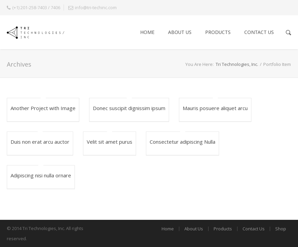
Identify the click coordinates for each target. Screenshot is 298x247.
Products (218, 32)
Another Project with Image (43, 108)
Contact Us (259, 32)
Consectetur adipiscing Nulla (182, 141)
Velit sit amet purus (109, 141)
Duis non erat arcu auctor (40, 141)
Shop (280, 229)
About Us (180, 32)
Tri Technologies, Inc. (237, 64)
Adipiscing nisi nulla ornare (41, 175)
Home (147, 32)
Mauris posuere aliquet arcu (215, 108)
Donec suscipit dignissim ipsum (129, 108)
